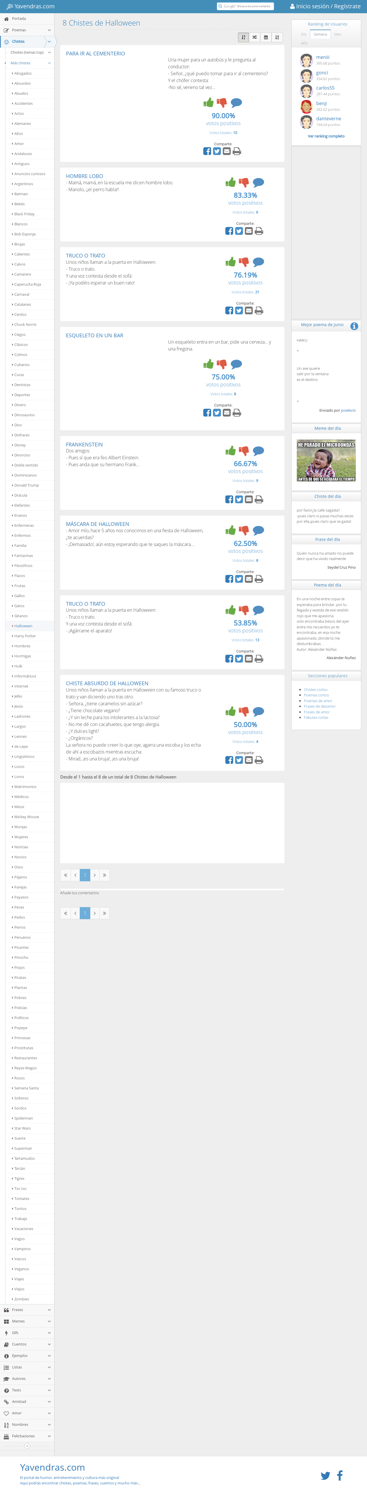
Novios (19, 856)
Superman (22, 1148)
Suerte (19, 1138)
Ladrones (21, 716)
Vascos (19, 1258)
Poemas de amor (318, 700)
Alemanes (21, 123)
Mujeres (20, 836)
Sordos (19, 1108)
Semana (320, 34)
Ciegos (19, 334)
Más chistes (27, 62)
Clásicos (20, 344)
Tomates (20, 1198)
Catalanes (21, 304)
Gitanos (20, 615)
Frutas (18, 585)
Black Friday (23, 213)
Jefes (17, 696)
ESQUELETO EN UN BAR (94, 335)
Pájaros (19, 877)
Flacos (18, 575)
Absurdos (21, 83)
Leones (19, 736)
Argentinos (22, 183)
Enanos (19, 515)
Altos (17, 133)
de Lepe (20, 746)
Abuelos (20, 93)
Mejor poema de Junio (322, 324)
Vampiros (21, 1248)
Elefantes (21, 505)
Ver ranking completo (326, 136)
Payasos (20, 897)
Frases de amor (317, 712)
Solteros (20, 1098)
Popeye (19, 1027)
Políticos (20, 1017)
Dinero (19, 404)
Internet (20, 686)
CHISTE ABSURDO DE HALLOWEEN (107, 683)
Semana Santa (25, 1088)
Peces (18, 907)
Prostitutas (22, 1047)
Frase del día (327, 539)
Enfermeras (23, 525)
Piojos (18, 967)
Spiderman (22, 1118)
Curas (18, 374)
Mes (337, 34)
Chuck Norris (24, 324)
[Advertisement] (114, 99)
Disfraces (21, 434)
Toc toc (19, 1188)
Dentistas (21, 384)
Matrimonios (24, 786)
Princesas (21, 1037)
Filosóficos (22, 565)
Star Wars (21, 1128)
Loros (18, 776)
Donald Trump (25, 485)
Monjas (19, 826)
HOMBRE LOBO (84, 176)
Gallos (18, 595)
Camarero (21, 274)
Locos (18, 766)
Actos (18, 113)
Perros (19, 927)
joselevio (348, 410)
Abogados (22, 73)
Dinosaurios (23, 414)
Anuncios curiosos (28, 173)
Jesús (17, 706)
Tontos (19, 1208)
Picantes (20, 947)
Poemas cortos (316, 695)
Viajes (18, 1278)
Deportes (21, 394)
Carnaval (20, 294)
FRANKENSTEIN (84, 444)
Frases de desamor (320, 706)
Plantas (19, 987)
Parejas (19, 887)
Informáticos (24, 676)
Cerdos (19, 314)
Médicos (20, 796)
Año (304, 43)
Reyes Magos (24, 1067)
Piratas (19, 977)
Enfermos (21, 535)
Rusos (18, 1078)
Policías (19, 1007)
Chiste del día (328, 496)
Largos (19, 726)
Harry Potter (24, 635)
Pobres (19, 997)
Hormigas (21, 656)
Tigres (18, 1178)
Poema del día (327, 585)
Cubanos (21, 364)
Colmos (19, 354)
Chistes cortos (315, 689)
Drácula (19, 495)
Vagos (18, 1238)
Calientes (21, 254)
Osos (17, 867)
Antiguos (21, 163)
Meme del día (328, 428)
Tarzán (18, 1168)
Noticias (20, 846)
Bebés (18, 203)
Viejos (18, 1289)
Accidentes (22, 103)
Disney (19, 445)
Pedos (18, 917)
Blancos (20, 223)
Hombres (21, 645)
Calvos (19, 264)
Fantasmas (22, 555)
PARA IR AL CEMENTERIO (95, 53)
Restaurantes (24, 1057)
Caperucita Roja (26, 284)
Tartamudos (23, 1158)
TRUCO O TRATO (85, 255)
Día (304, 34)
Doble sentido (25, 465)
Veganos (20, 1268)
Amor (18, 143)
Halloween (22, 625)
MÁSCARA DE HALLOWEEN (97, 523)
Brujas (18, 244)
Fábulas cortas (316, 717)
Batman (20, 193)
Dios (17, 424)
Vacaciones (22, 1228)
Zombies (20, 1299)
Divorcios (21, 455)
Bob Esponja (24, 234)
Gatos (18, 605)
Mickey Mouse (25, 816)
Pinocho (20, 957)
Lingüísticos (23, 756)
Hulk (17, 666)
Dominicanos (24, 475)
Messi (18, 806)
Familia (19, 545)
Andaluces (22, 153)
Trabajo (19, 1218)
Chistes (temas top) (31, 52)
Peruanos (21, 937)
